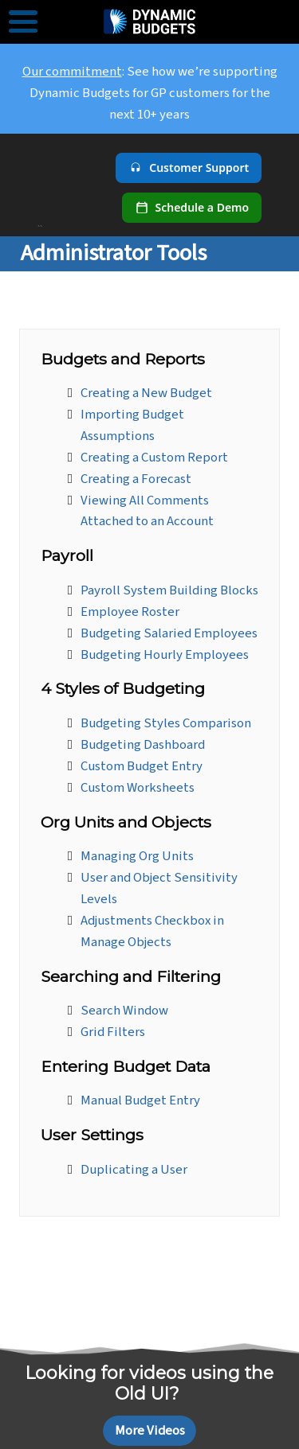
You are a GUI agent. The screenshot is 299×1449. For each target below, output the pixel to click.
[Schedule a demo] (192, 208)
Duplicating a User (134, 1169)
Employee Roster (130, 611)
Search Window (124, 1010)
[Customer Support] (189, 168)
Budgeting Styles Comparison (166, 723)
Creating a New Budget (146, 393)
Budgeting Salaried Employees (169, 633)
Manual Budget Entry (140, 1100)
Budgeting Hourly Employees (165, 654)
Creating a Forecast (136, 479)
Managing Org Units (137, 856)
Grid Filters (113, 1032)
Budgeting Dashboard (143, 744)
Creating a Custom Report (154, 457)
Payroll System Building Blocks (169, 590)
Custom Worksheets (138, 787)
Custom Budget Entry (142, 766)
